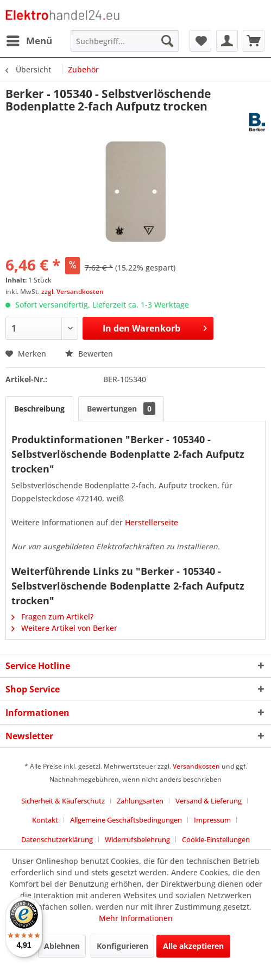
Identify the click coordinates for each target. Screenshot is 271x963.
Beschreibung (39, 408)
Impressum (212, 820)
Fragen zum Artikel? (52, 616)
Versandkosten (196, 766)
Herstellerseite (151, 522)
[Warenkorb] (253, 41)
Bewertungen (121, 408)
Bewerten (89, 353)
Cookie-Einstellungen (216, 839)
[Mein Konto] (227, 41)
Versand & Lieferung (208, 801)
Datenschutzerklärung (57, 839)
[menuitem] (29, 41)
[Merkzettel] (200, 41)
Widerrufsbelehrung (137, 839)
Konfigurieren (122, 946)
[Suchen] (167, 41)
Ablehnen (62, 946)
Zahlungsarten (140, 801)
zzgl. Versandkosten (72, 291)
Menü (29, 39)
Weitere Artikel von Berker (64, 628)
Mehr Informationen (136, 918)
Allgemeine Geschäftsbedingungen (126, 820)
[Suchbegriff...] (125, 41)
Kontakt (45, 820)
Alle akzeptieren (193, 946)
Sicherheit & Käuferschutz (63, 801)
